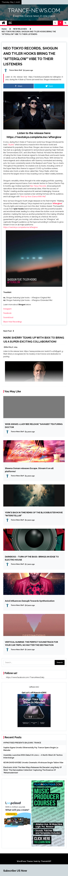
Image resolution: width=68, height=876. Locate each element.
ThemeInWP (46, 861)
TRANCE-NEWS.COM (34, 10)
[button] (55, 23)
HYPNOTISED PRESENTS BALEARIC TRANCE (22, 743)
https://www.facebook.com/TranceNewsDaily (25, 677)
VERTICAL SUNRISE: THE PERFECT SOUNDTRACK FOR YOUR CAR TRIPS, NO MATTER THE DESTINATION (31, 643)
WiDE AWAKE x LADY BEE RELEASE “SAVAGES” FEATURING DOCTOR (33, 425)
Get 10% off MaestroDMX (34, 692)
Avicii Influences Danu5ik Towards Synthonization (29, 601)
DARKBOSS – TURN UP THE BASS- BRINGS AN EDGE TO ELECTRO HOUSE (32, 558)
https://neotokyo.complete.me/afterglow (34, 137)
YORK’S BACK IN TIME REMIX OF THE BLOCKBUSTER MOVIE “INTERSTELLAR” (34, 514)
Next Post (9, 331)
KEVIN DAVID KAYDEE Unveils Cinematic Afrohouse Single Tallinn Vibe (33, 762)
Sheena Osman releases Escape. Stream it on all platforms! (29, 470)
